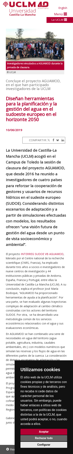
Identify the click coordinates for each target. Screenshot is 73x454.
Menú (60, 14)
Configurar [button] (43, 444)
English (62, 8)
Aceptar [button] (44, 431)
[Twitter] (48, 140)
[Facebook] (52, 140)
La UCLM (59, 20)
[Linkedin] (62, 140)
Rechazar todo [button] (44, 438)
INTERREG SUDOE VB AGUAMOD (42, 254)
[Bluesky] (57, 140)
